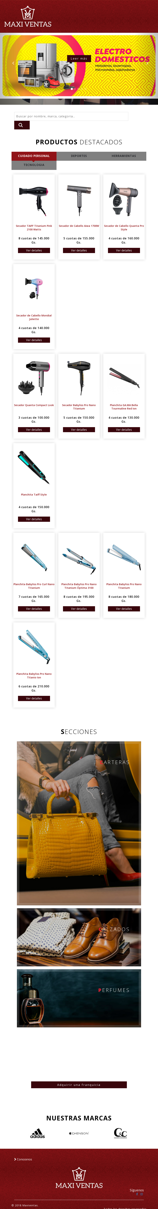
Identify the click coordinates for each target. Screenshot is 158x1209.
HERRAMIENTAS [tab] (124, 147)
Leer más (79, 58)
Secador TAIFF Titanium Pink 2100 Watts (34, 219)
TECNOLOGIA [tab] (34, 157)
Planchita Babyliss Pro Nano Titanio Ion (34, 667)
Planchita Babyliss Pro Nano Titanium (124, 577)
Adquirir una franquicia (79, 1077)
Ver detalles (34, 242)
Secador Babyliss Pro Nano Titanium (79, 398)
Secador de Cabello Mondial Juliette (34, 308)
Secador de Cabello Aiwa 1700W (79, 217)
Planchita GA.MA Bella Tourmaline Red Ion (124, 398)
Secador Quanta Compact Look (34, 396)
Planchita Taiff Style (34, 486)
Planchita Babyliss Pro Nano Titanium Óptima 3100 (79, 577)
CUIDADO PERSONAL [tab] (34, 147)
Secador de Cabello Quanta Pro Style (124, 219)
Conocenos (23, 1152)
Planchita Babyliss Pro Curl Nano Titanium (34, 577)
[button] (12, 69)
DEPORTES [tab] (79, 147)
